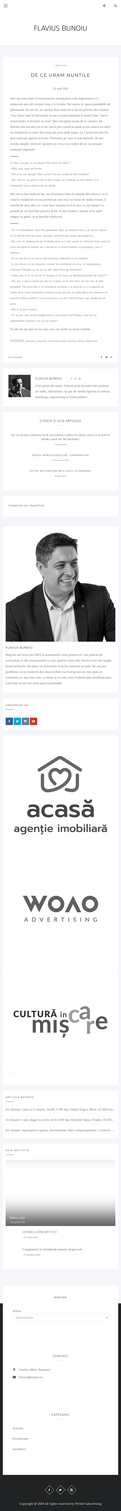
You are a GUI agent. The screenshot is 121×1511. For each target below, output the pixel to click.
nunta (80, 341)
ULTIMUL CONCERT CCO (39, 1232)
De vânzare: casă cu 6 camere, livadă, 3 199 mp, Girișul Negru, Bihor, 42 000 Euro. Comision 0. (60, 1109)
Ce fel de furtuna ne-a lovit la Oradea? (60, 470)
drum (63, 341)
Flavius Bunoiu (48, 378)
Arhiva (17, 1311)
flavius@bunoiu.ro (31, 1377)
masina (72, 341)
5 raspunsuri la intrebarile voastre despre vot (52, 1249)
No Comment (15, 357)
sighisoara (91, 341)
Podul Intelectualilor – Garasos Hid (60, 455)
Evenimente (21, 1438)
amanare (30, 341)
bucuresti (53, 341)
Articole (60, 65)
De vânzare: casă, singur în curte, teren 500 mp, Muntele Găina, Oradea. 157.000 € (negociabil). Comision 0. (60, 1120)
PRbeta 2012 (17, 1218)
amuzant (42, 341)
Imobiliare (19, 1449)
